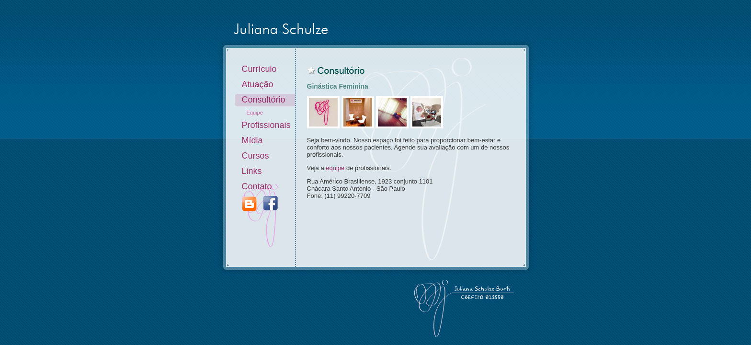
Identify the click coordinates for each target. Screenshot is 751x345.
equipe (335, 168)
